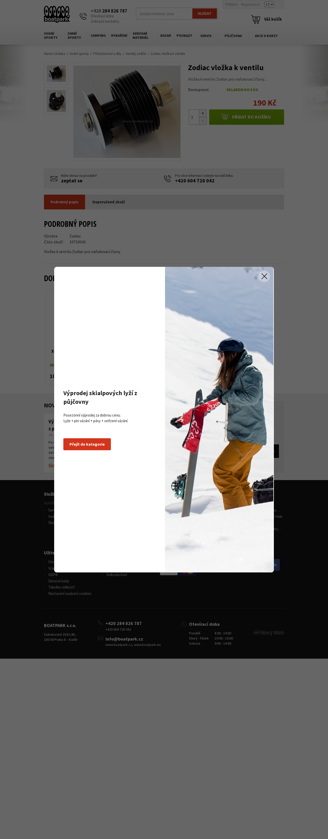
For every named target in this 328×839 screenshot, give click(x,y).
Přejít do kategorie (87, 444)
